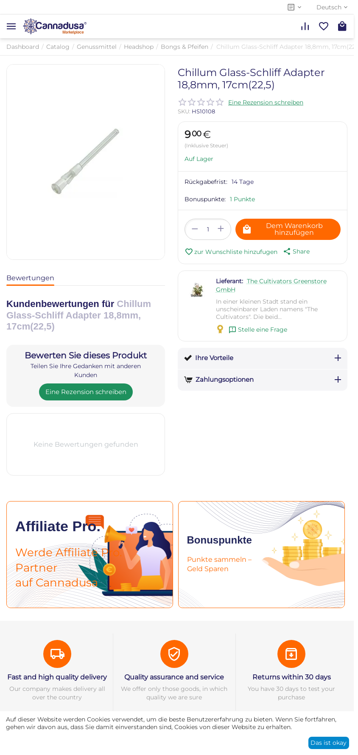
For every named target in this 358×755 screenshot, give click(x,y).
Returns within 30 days (291, 677)
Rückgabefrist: (206, 182)
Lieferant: (229, 281)
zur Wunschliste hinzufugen (231, 252)
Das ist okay (328, 743)
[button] (296, 251)
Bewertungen (30, 278)
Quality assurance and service (174, 677)
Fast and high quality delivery (57, 677)
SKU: (184, 111)
